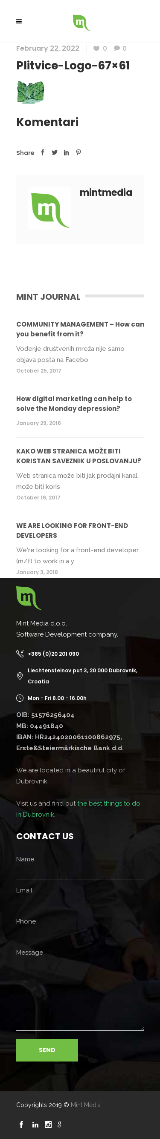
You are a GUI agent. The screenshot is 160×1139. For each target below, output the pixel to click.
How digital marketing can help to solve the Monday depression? (74, 403)
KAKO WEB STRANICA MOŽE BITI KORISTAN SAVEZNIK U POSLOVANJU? (78, 456)
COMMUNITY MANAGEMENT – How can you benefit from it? (80, 329)
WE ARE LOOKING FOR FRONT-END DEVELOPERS (72, 530)
